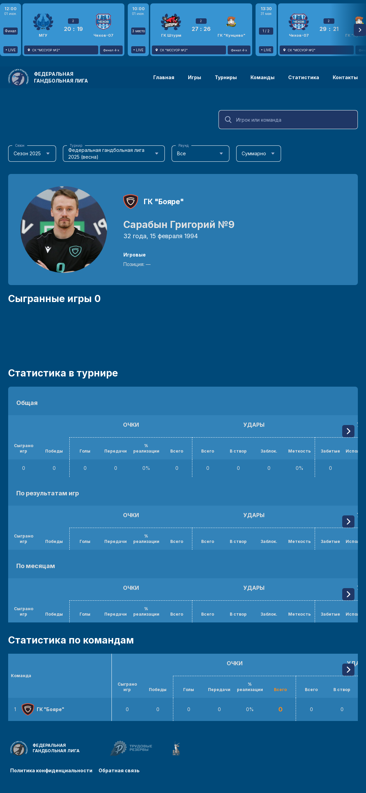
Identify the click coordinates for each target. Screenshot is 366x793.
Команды (262, 77)
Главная (163, 77)
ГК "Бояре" (164, 201)
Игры (194, 77)
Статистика (303, 77)
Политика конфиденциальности (51, 770)
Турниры (226, 77)
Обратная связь (119, 770)
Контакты (345, 77)
